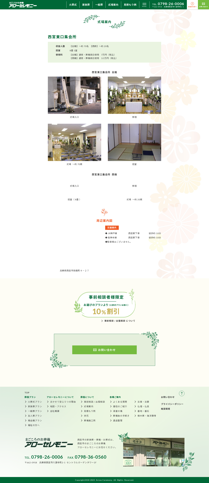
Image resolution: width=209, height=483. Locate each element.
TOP (27, 392)
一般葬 (99, 4)
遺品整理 (117, 420)
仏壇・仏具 (143, 406)
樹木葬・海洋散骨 (147, 415)
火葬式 (73, 4)
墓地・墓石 (143, 411)
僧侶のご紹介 (120, 406)
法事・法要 (143, 401)
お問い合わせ (168, 397)
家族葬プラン (35, 406)
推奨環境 (165, 408)
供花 (86, 415)
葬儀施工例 (90, 420)
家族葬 (86, 4)
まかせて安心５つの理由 (63, 401)
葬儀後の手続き (121, 415)
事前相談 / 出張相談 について (119, 320)
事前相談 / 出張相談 (94, 401)
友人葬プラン (35, 415)
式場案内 (113, 4)
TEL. (168, 4)
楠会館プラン (35, 420)
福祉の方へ (34, 425)
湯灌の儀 (117, 411)
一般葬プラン (35, 411)
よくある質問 (120, 401)
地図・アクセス (58, 406)
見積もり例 (130, 4)
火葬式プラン (35, 401)
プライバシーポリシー (172, 404)
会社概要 (54, 411)
